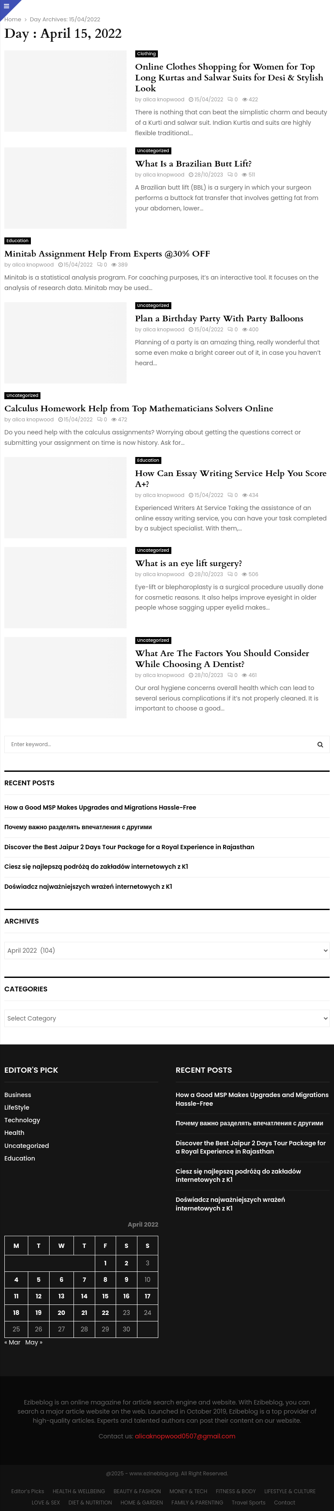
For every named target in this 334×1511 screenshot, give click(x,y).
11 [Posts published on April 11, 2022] (16, 1296)
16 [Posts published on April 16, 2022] (127, 1296)
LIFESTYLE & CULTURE (290, 1491)
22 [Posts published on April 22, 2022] (105, 1312)
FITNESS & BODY (236, 1491)
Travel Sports (248, 1502)
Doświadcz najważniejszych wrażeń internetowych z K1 (88, 886)
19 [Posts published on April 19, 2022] (39, 1312)
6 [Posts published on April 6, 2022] (61, 1279)
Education (18, 240)
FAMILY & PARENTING (197, 1502)
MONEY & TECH (188, 1491)
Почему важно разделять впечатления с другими (78, 827)
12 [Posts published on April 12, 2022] (38, 1296)
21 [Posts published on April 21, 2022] (84, 1312)
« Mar (12, 1342)
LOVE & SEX (46, 1502)
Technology (22, 1120)
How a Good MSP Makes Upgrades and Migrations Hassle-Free (100, 807)
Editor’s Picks (27, 1491)
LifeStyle (16, 1107)
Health (14, 1132)
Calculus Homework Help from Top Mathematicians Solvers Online (139, 408)
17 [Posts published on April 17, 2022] (147, 1296)
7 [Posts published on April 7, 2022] (84, 1279)
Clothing (146, 53)
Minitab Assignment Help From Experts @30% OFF (107, 254)
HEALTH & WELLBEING (79, 1491)
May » (34, 1342)
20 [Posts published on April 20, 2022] (61, 1312)
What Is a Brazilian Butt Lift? (193, 164)
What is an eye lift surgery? (189, 563)
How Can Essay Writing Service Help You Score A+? (231, 478)
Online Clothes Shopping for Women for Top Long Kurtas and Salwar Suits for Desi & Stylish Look (229, 77)
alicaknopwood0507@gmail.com (185, 1436)
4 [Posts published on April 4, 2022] (16, 1279)
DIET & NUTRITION (90, 1502)
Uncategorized (153, 150)
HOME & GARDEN (141, 1502)
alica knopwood (164, 99)
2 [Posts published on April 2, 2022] (126, 1263)
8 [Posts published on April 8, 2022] (105, 1279)
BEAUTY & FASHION (137, 1491)
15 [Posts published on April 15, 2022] (105, 1296)
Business (17, 1095)
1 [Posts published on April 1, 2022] (105, 1263)
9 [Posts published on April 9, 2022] (126, 1279)
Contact (284, 1502)
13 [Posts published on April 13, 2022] (62, 1296)
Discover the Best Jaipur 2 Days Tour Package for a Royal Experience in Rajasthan (129, 847)
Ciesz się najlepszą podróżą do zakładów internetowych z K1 (96, 866)
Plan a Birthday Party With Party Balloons (219, 318)
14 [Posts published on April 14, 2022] (84, 1296)
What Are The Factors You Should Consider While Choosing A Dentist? (222, 658)
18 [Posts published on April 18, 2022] (16, 1312)
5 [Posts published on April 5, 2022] (38, 1279)
